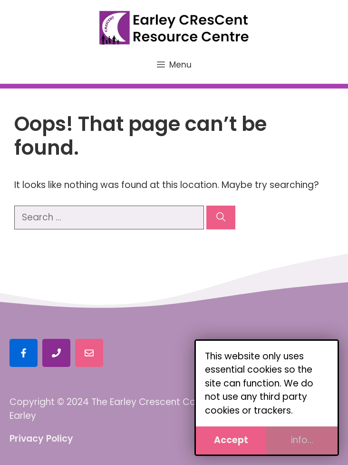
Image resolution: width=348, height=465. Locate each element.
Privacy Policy (41, 438)
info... (302, 440)
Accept (231, 440)
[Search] (220, 218)
